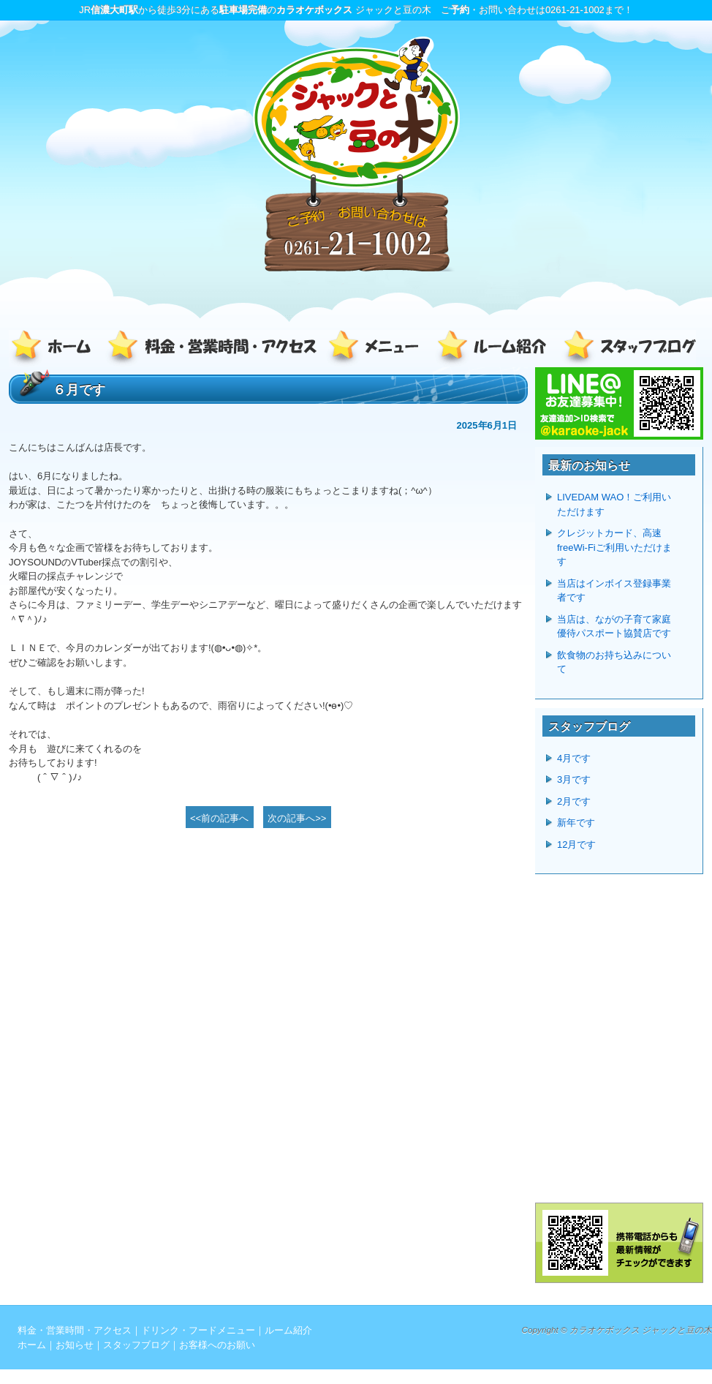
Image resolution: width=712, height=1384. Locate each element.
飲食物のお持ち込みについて (614, 662)
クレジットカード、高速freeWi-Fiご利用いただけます (614, 547)
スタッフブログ (626, 348)
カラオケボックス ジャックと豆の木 (640, 1329)
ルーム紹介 (495, 348)
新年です (576, 822)
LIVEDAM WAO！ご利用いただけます (614, 504)
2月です (574, 801)
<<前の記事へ (219, 818)
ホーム (56, 348)
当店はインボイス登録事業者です (614, 590)
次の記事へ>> (297, 818)
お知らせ (75, 1344)
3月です (574, 779)
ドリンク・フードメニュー (378, 348)
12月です (576, 844)
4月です (574, 758)
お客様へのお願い (217, 1344)
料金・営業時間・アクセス (213, 348)
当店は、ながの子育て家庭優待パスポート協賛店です (614, 626)
